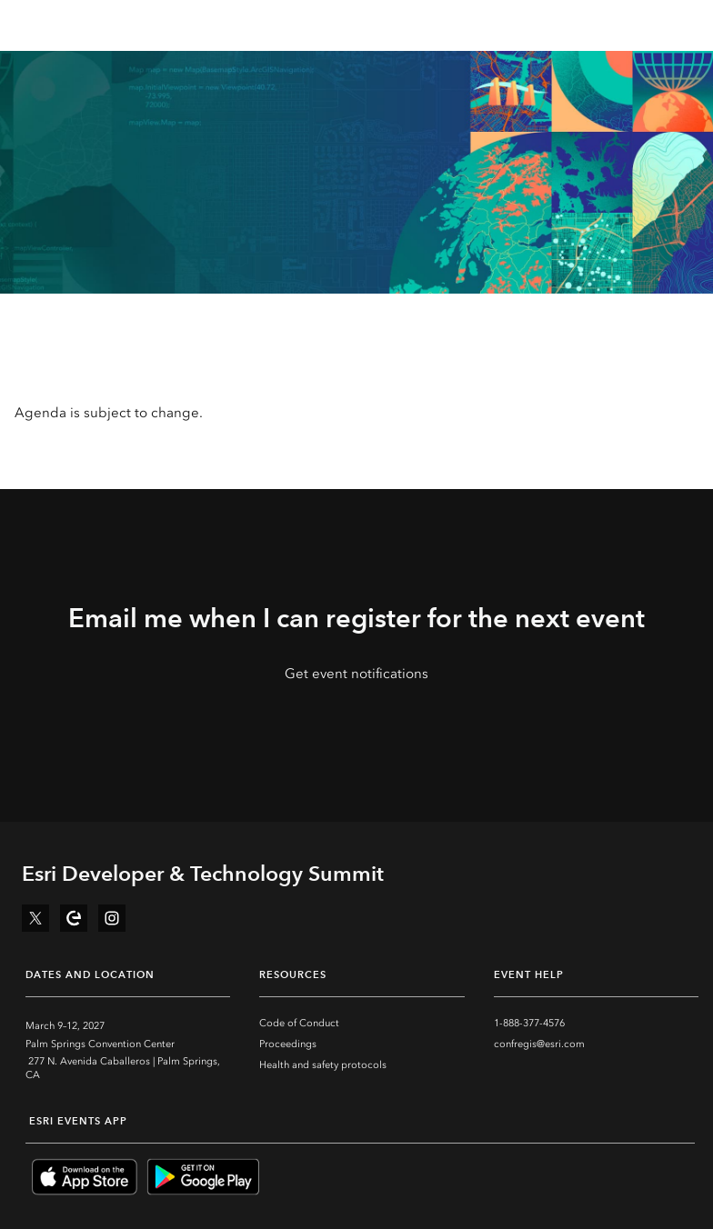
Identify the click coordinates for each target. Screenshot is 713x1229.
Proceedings (287, 1044)
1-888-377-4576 (529, 1023)
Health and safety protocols (323, 1065)
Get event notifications (356, 673)
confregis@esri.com (539, 1044)
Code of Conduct (299, 1023)
